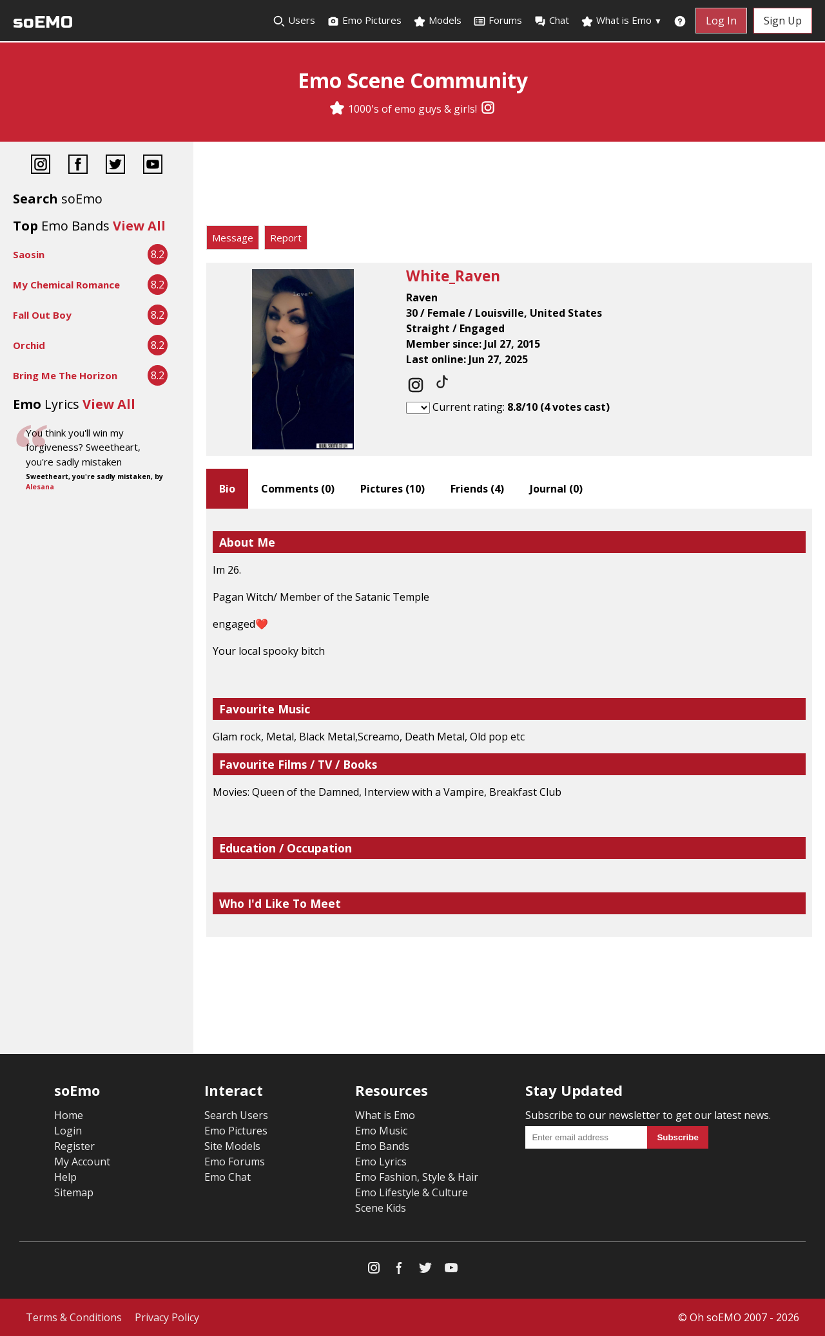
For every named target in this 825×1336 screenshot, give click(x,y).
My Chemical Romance (66, 284)
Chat (551, 21)
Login (68, 1131)
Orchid (29, 345)
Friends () (477, 489)
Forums (497, 21)
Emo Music (381, 1131)
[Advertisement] (509, 187)
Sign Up (783, 21)
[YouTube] (152, 166)
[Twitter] (115, 166)
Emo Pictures (364, 21)
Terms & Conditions (74, 1317)
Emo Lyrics (381, 1161)
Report (286, 237)
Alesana (40, 486)
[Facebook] (78, 166)
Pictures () (392, 489)
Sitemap (73, 1192)
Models (437, 21)
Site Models (232, 1146)
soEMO (43, 22)
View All (139, 225)
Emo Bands (382, 1146)
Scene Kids (380, 1208)
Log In (721, 21)
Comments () (298, 489)
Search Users (236, 1115)
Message (232, 237)
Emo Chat (227, 1177)
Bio (227, 489)
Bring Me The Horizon (65, 375)
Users (294, 21)
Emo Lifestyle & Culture (411, 1192)
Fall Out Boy (42, 314)
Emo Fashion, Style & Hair (416, 1177)
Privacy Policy (167, 1317)
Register (74, 1146)
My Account (82, 1161)
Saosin (28, 254)
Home (68, 1115)
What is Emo (621, 21)
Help (65, 1177)
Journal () (556, 489)
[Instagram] (488, 109)
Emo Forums (234, 1161)
